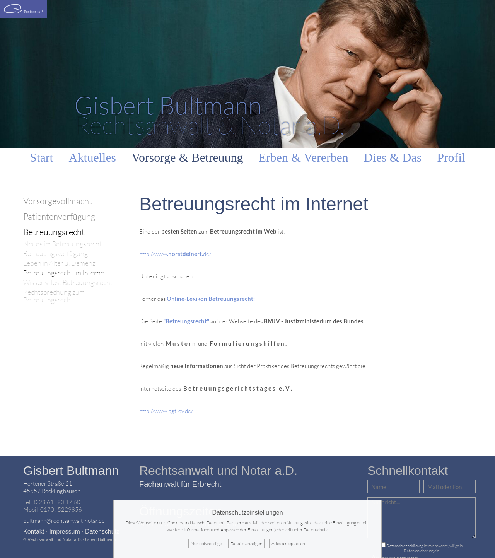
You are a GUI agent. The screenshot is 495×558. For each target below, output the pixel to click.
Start (41, 157)
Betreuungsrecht (54, 232)
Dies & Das (393, 157)
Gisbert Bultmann (71, 471)
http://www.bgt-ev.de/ (166, 411)
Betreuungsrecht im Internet (64, 273)
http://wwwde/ (175, 254)
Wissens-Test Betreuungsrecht (68, 282)
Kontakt (33, 531)
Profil (451, 157)
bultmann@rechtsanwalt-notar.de (64, 520)
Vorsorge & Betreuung (187, 157)
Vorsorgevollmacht (57, 201)
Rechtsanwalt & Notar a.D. (209, 115)
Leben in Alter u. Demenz (59, 263)
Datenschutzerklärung (404, 545)
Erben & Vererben (303, 157)
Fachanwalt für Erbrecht (180, 484)
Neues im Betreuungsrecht (62, 244)
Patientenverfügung (59, 216)
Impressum (65, 531)
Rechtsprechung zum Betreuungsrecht (54, 296)
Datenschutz (102, 531)
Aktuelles (92, 157)
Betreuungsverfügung (55, 253)
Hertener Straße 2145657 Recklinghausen (51, 487)
